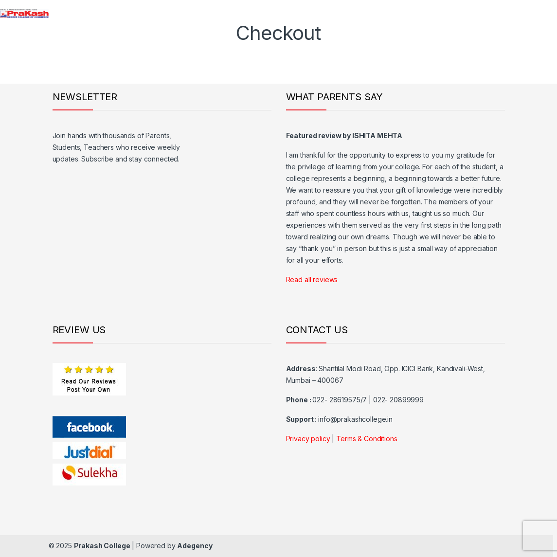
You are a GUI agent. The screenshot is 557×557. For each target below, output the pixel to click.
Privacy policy (308, 438)
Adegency (194, 545)
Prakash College (102, 545)
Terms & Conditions (366, 438)
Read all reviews (312, 279)
